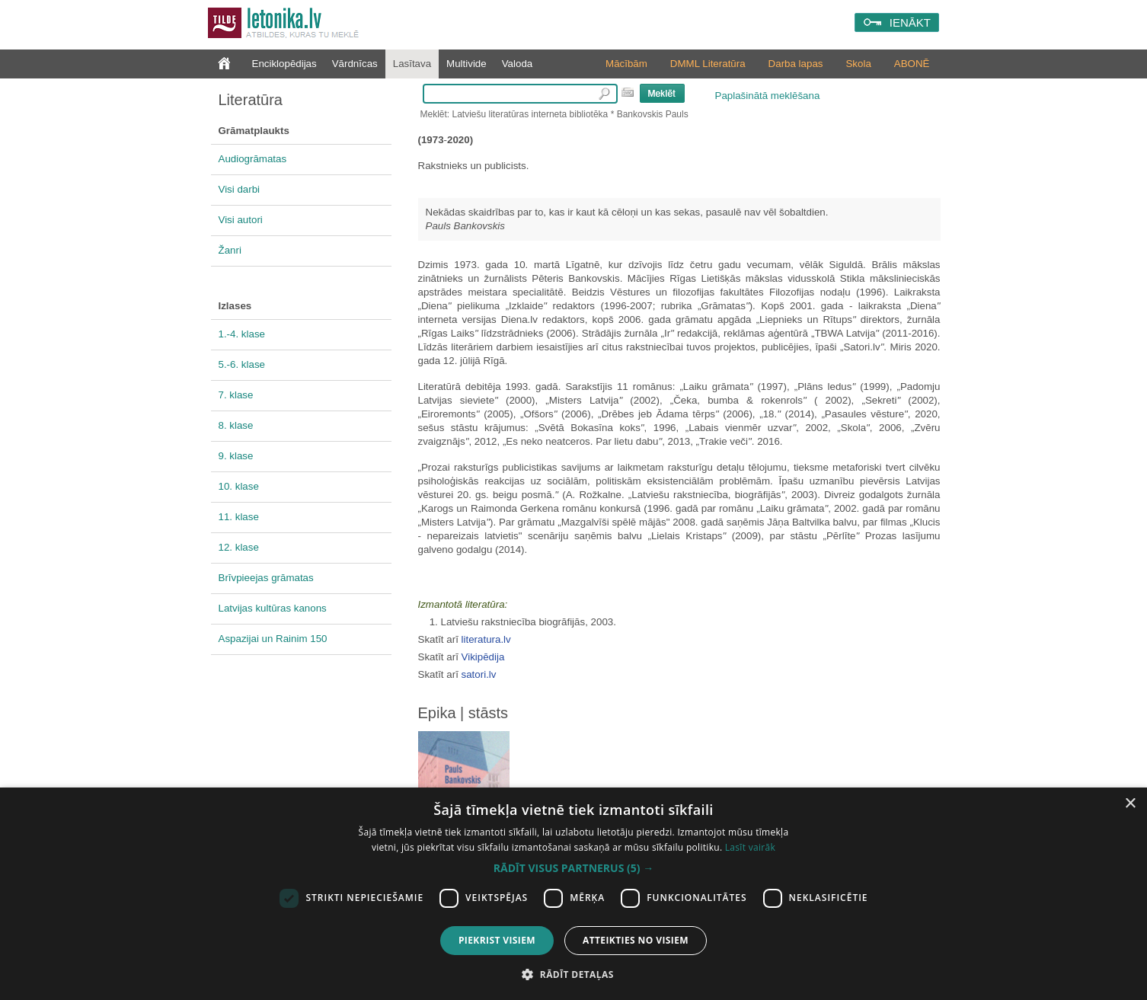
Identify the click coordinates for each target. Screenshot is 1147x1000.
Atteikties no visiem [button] (636, 940)
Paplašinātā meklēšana (767, 95)
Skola (858, 63)
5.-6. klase (242, 364)
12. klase (239, 547)
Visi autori (241, 219)
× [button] (1130, 804)
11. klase (239, 516)
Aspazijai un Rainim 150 (273, 638)
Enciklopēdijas (284, 63)
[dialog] (573, 894)
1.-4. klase (242, 334)
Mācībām (626, 63)
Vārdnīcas (355, 63)
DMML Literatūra (708, 63)
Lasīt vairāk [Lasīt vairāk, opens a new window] (750, 847)
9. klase (236, 456)
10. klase (239, 486)
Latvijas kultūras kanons (273, 608)
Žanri (230, 250)
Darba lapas (795, 63)
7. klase (236, 395)
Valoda (517, 63)
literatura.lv (486, 639)
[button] (573, 868)
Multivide (466, 63)
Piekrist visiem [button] (496, 940)
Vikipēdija (483, 657)
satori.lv (479, 674)
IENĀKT (910, 22)
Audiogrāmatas (253, 159)
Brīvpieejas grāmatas (266, 577)
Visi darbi (239, 189)
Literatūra (251, 99)
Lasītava (412, 63)
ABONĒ (912, 63)
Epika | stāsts (463, 712)
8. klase (236, 425)
